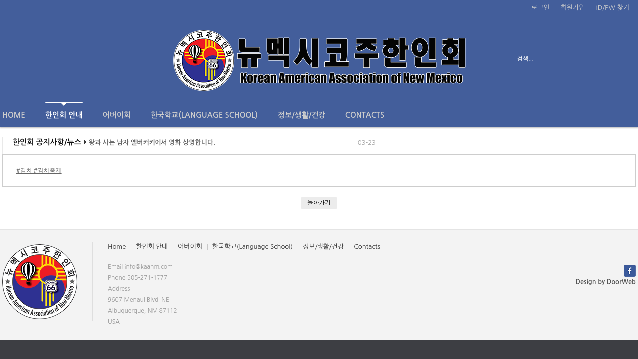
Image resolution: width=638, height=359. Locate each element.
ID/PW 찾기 (612, 7)
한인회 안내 (64, 110)
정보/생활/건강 (301, 115)
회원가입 (573, 7)
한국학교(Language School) (204, 115)
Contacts (364, 115)
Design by (606, 282)
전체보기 (31, 58)
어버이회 (117, 115)
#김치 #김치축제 (39, 170)
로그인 (540, 7)
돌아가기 (319, 202)
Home (13, 115)
